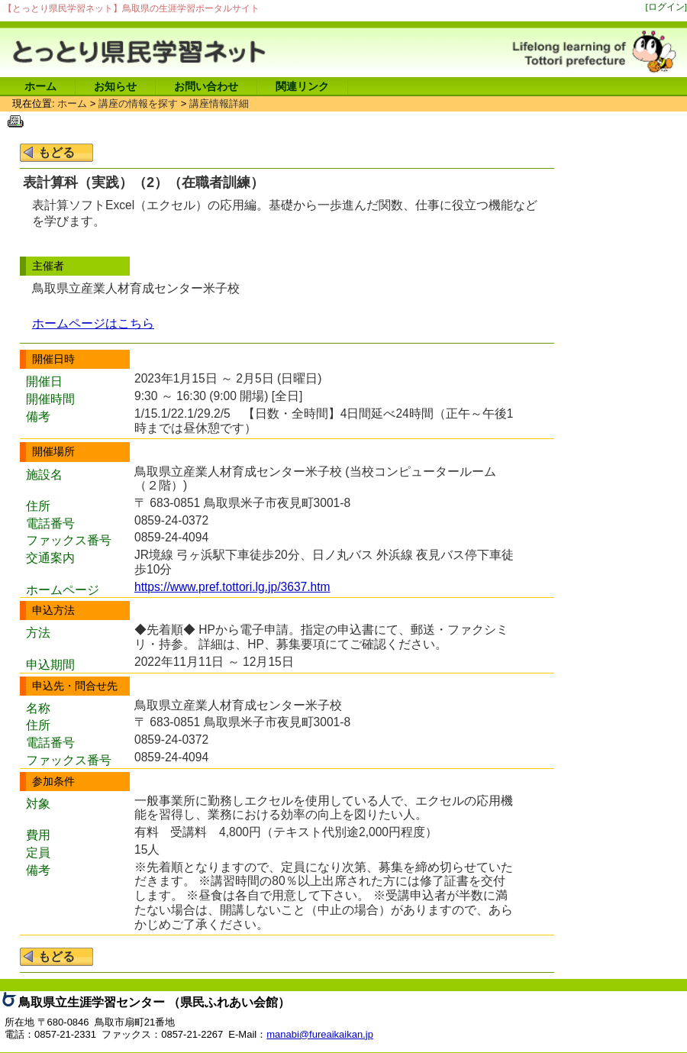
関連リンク (302, 86)
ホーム (40, 86)
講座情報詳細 (219, 103)
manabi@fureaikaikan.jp (319, 1034)
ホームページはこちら (93, 323)
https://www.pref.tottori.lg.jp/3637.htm (232, 586)
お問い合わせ (206, 86)
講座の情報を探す (138, 103)
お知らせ (115, 86)
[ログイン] (667, 6)
